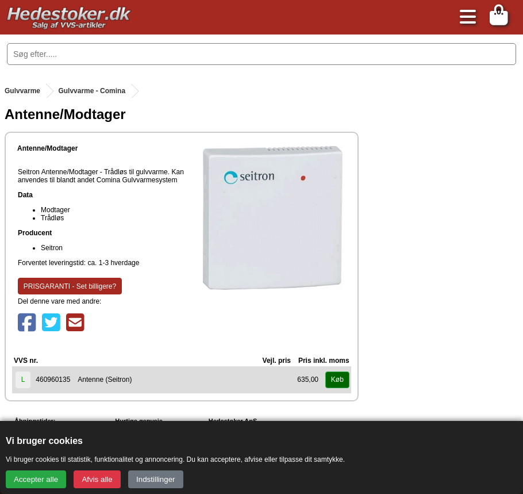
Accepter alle (36, 479)
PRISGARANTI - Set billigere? (70, 286)
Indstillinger (155, 479)
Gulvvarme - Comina (91, 91)
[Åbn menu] (465, 17)
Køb (337, 380)
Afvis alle (97, 479)
